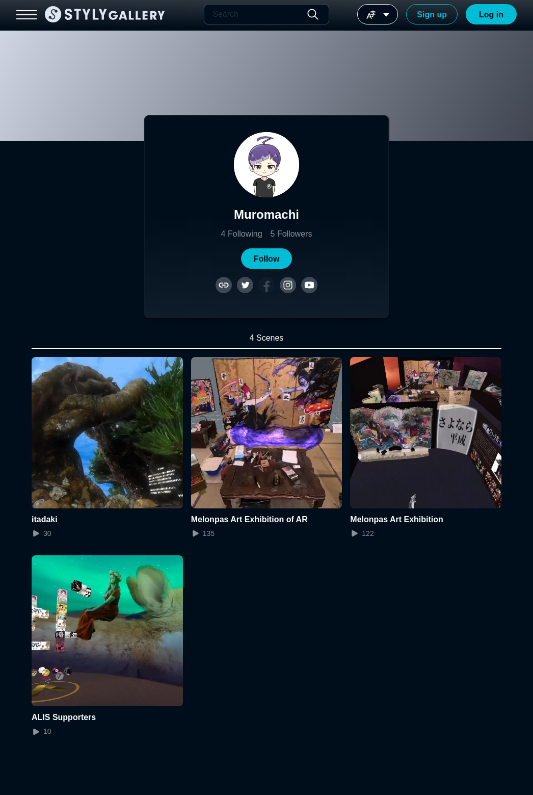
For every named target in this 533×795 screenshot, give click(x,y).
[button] (266, 258)
